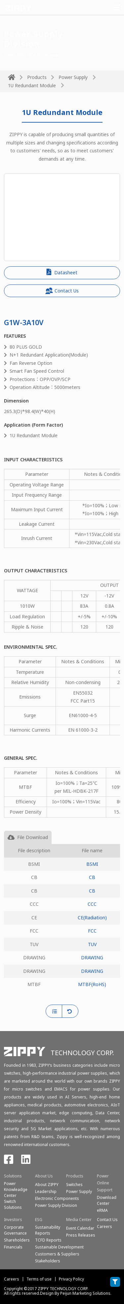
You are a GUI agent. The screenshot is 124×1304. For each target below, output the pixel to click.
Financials (13, 1247)
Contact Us (62, 291)
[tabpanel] (62, 924)
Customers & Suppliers (57, 1254)
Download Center (106, 1200)
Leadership (46, 1191)
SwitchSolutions (13, 1204)
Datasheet (62, 272)
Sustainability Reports (47, 1230)
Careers (11, 1279)
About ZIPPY (47, 1184)
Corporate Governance (15, 1230)
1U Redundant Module (32, 85)
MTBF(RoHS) (92, 984)
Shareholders (17, 1240)
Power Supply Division (56, 1205)
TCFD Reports (48, 1240)
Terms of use (39, 1279)
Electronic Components (57, 1198)
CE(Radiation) (92, 917)
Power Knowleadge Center (15, 1189)
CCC (92, 904)
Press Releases (80, 1235)
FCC (92, 931)
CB (92, 877)
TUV (92, 944)
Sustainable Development (59, 1247)
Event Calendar (80, 1228)
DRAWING (92, 957)
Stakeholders (47, 1261)
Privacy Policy (71, 1279)
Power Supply (73, 77)
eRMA (102, 1210)
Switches (74, 1184)
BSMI (92, 864)
